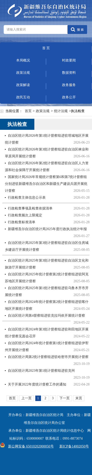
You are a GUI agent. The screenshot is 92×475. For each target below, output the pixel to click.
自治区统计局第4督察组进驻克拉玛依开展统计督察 (46, 315)
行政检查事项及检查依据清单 (30, 208)
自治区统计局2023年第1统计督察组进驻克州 (41, 370)
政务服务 (69, 85)
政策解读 (23, 85)
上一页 (26, 398)
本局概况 (23, 60)
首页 (28, 111)
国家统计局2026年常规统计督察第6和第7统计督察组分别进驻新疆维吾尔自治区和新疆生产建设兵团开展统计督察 (46, 184)
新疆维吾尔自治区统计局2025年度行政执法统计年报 (47, 229)
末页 (78, 398)
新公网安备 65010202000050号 (30, 446)
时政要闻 (69, 60)
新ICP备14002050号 (74, 446)
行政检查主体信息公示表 (27, 197)
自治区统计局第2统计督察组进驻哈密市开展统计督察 (48, 357)
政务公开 (69, 97)
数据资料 (69, 72)
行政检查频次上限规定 (25, 215)
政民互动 (23, 97)
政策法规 (23, 72)
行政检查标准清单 (21, 222)
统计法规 (61, 111)
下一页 (64, 398)
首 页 (46, 48)
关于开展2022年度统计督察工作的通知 (37, 384)
